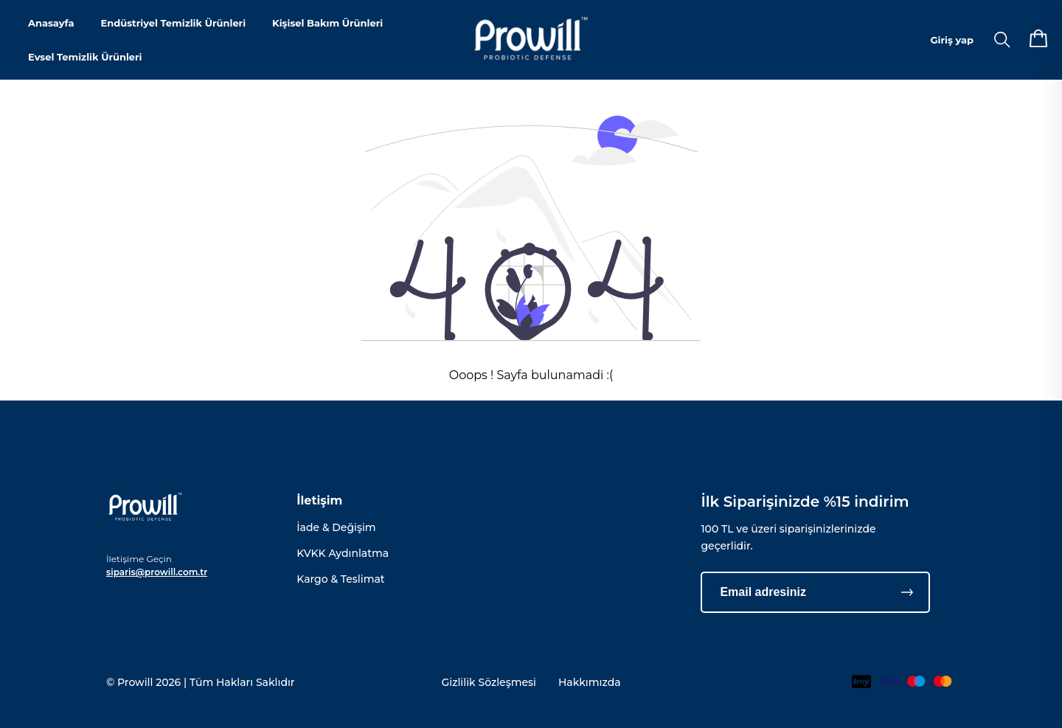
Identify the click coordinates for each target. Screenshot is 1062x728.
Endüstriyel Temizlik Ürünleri (173, 23)
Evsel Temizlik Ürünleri (85, 57)
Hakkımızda (589, 682)
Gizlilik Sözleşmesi (488, 682)
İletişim (319, 500)
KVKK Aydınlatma (342, 553)
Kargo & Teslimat (340, 579)
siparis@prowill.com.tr (156, 572)
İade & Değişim (335, 527)
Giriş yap (952, 40)
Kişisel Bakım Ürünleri (327, 23)
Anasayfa (51, 23)
